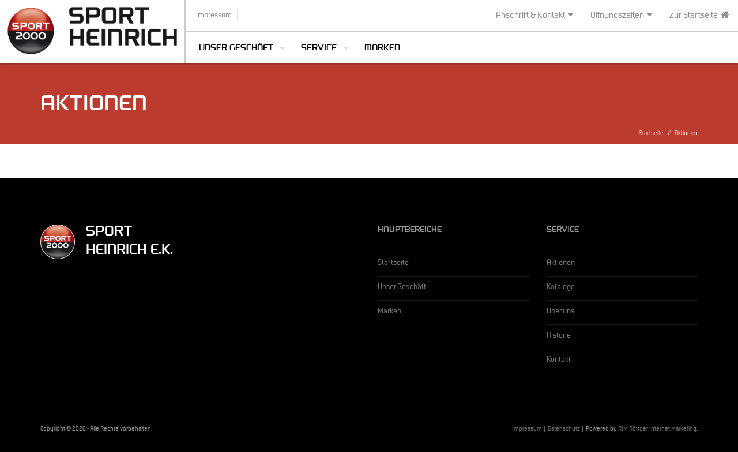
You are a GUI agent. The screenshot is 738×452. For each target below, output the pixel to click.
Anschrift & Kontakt (534, 15)
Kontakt (559, 361)
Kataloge (561, 288)
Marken (382, 48)
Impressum (527, 430)
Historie (559, 337)
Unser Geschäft (236, 48)
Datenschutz (564, 430)
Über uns (560, 312)
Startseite (651, 134)
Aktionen (561, 264)
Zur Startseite (699, 15)
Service (319, 48)
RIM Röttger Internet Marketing (657, 430)
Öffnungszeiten (621, 15)
